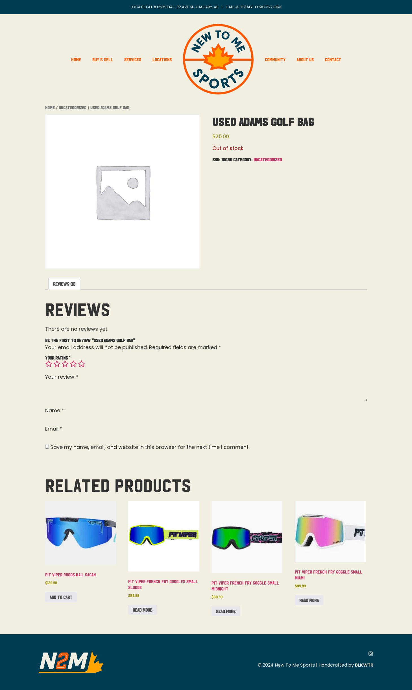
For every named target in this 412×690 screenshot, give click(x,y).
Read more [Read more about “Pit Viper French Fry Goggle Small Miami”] (309, 600)
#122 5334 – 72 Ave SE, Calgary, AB (186, 7)
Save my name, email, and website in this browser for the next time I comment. (149, 447)
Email (53, 428)
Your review (61, 377)
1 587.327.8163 (269, 7)
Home (76, 59)
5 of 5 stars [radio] (81, 364)
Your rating (57, 357)
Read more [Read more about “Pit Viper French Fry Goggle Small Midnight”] (226, 611)
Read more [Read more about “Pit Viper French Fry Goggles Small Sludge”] (142, 609)
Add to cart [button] (61, 597)
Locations (162, 59)
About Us (305, 59)
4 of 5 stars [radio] (73, 364)
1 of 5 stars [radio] (48, 364)
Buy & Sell (102, 59)
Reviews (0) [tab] (64, 283)
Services (132, 59)
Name (54, 410)
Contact (333, 59)
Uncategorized (72, 107)
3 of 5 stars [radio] (65, 364)
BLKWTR (364, 665)
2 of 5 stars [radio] (56, 364)
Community (275, 59)
